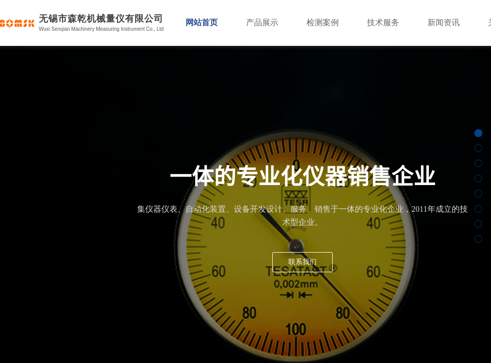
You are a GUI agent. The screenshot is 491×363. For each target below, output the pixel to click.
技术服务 (383, 22)
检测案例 (322, 22)
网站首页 (202, 22)
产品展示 (262, 22)
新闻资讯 (443, 22)
